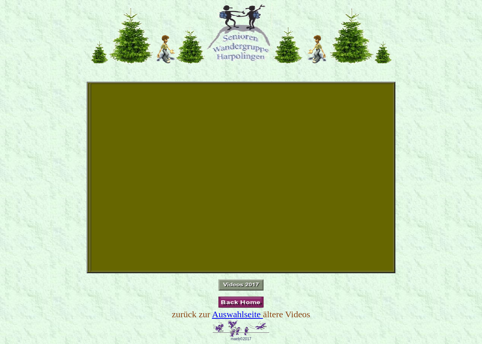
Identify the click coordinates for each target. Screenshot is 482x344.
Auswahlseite (237, 314)
